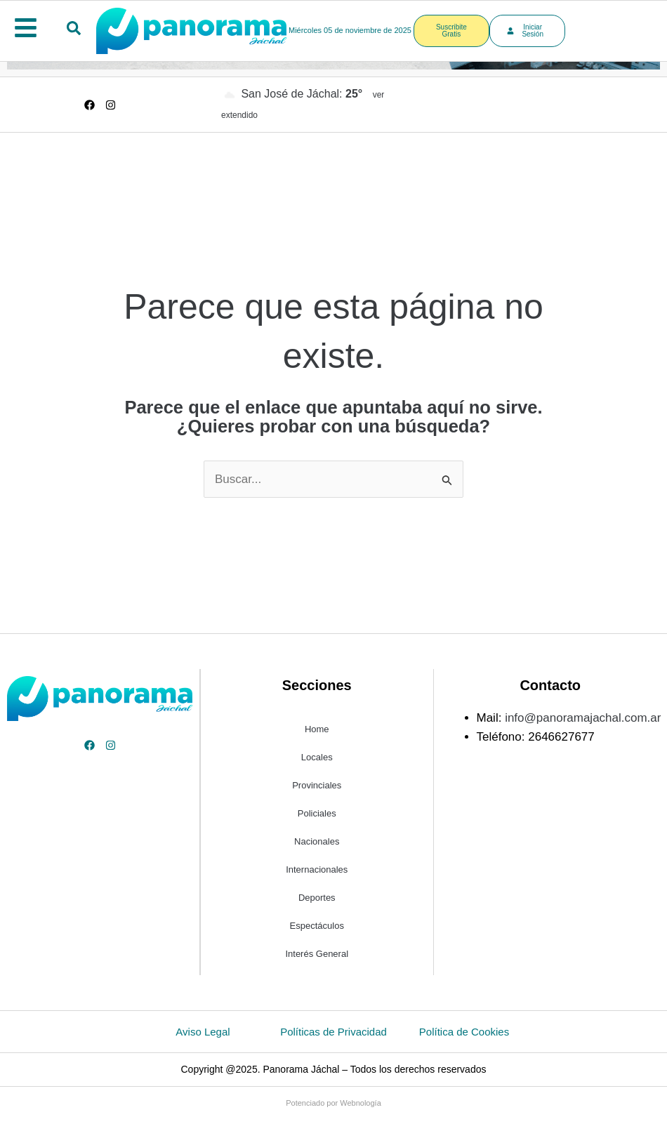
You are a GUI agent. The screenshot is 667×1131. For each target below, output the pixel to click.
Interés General (316, 953)
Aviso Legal (203, 1032)
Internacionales (317, 869)
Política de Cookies (464, 1032)
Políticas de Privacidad (333, 1032)
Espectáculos (317, 925)
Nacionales (316, 841)
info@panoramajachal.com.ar (583, 718)
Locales (317, 757)
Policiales (317, 813)
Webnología (360, 1103)
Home (317, 729)
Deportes (317, 897)
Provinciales (316, 785)
